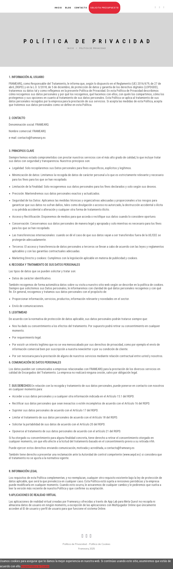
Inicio (70, 48)
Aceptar (25, 566)
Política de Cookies (39, 566)
